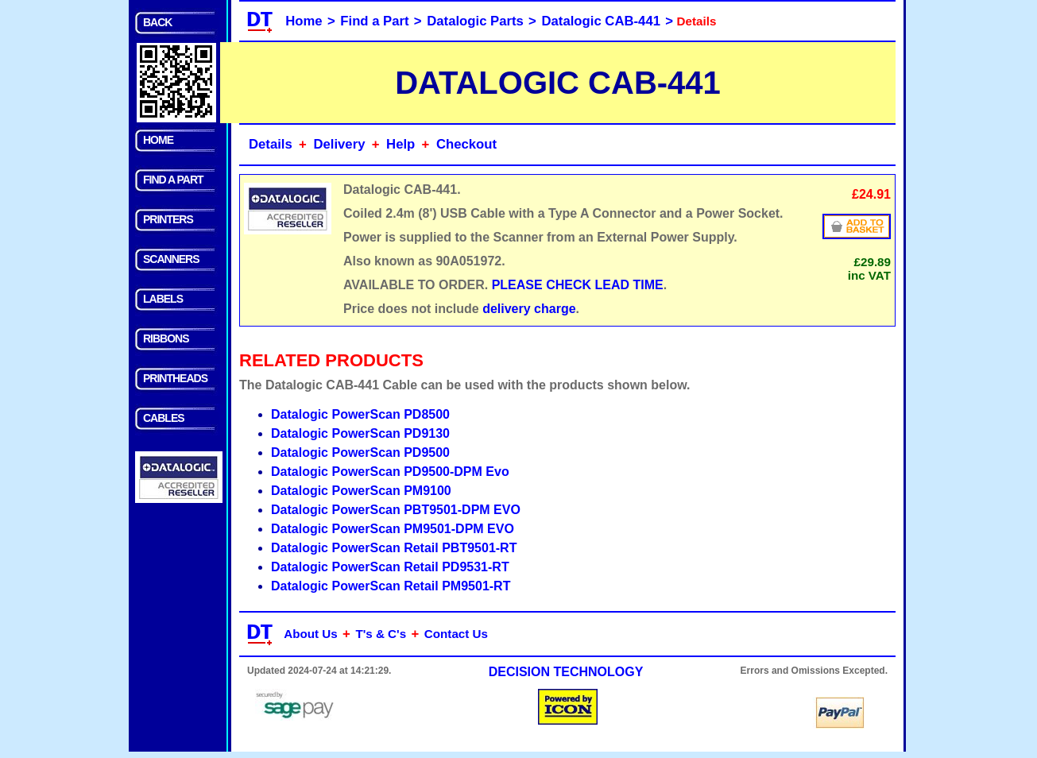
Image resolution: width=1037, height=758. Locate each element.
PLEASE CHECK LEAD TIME (578, 285)
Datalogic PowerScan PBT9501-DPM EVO (395, 509)
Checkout (466, 144)
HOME (158, 139)
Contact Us (456, 633)
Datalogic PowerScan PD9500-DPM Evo (390, 471)
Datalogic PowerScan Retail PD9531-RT (390, 567)
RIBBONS (166, 338)
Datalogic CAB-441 (601, 21)
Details (270, 144)
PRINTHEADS (175, 378)
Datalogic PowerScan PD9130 (360, 433)
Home (303, 21)
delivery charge (528, 308)
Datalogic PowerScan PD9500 (360, 452)
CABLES (163, 418)
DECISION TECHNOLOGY (566, 672)
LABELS (163, 298)
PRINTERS (168, 219)
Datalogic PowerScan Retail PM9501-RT (390, 586)
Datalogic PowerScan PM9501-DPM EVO (392, 529)
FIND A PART (173, 179)
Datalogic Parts (475, 21)
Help (400, 144)
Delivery (339, 144)
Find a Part (374, 21)
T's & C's (380, 633)
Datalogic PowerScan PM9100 (361, 490)
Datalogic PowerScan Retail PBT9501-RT (394, 548)
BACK (157, 22)
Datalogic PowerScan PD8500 (360, 414)
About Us (311, 633)
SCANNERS (171, 259)
